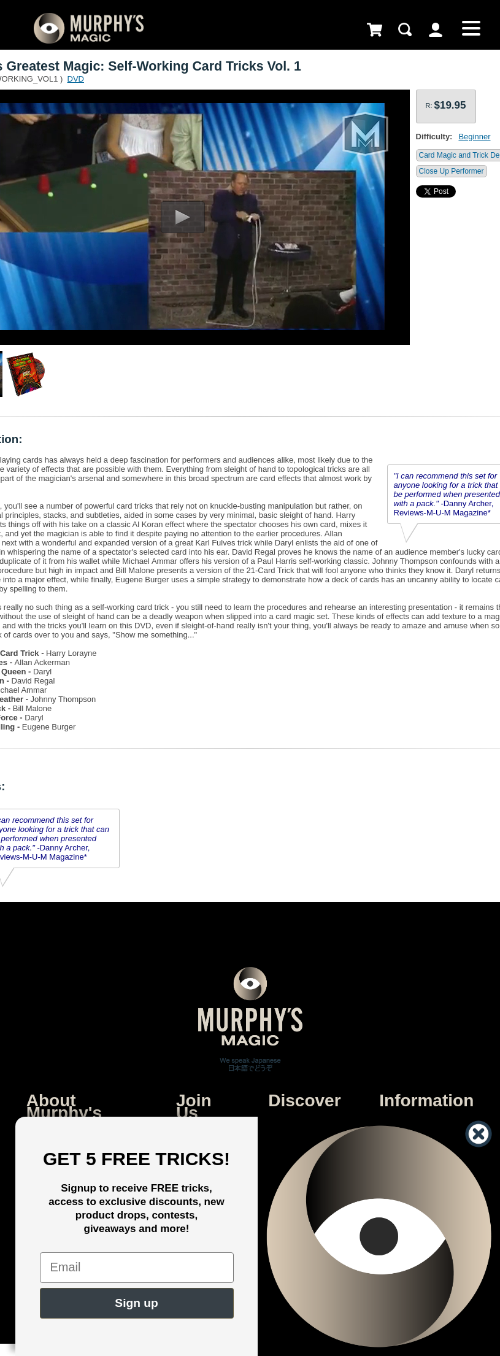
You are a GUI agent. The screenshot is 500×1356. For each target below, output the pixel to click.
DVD (75, 78)
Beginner (474, 136)
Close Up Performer (451, 171)
